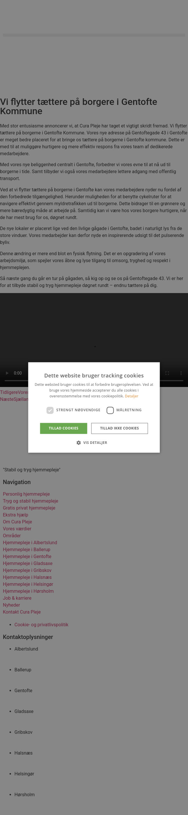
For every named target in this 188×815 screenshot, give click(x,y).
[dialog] (94, 407)
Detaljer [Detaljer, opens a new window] (132, 396)
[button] (94, 443)
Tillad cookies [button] (63, 428)
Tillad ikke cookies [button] (119, 428)
